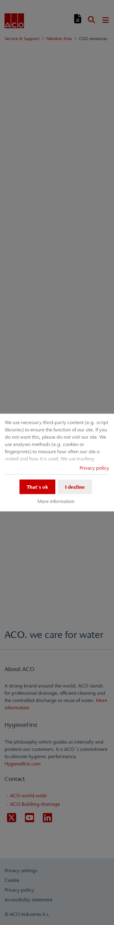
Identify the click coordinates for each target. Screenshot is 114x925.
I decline (75, 487)
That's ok (37, 487)
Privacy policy (94, 467)
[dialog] (57, 462)
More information (55, 501)
